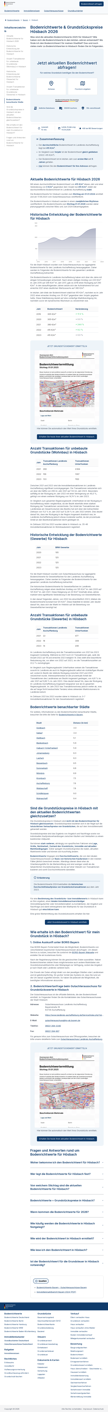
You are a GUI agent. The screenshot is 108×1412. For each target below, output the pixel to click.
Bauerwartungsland (45, 1317)
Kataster (40, 1364)
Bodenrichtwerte (11, 11)
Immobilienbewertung (79, 1376)
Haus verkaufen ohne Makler (83, 1328)
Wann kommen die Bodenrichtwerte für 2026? (67, 1212)
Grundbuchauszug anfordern (16, 1373)
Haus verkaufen (77, 1324)
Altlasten (41, 1378)
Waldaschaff (42, 788)
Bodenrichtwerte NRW (13, 1328)
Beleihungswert (77, 1351)
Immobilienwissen (32, 11)
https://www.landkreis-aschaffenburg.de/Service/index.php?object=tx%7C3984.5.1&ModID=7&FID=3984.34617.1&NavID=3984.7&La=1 (74, 1015)
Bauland (40, 1331)
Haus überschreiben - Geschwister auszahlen (87, 1369)
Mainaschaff (42, 798)
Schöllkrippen (42, 793)
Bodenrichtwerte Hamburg (15, 1324)
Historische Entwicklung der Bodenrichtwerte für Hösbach (14, 50)
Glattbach (40, 738)
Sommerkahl (42, 768)
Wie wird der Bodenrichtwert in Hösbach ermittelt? (67, 1238)
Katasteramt (42, 1367)
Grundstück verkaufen (80, 1321)
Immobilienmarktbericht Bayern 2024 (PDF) (56, 1292)
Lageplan (41, 1374)
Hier (40, 166)
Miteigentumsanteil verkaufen (83, 1338)
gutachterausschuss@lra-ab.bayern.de (62, 1020)
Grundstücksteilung (45, 1328)
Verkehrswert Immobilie (80, 1390)
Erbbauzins (9, 1362)
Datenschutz (98, 1409)
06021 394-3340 (53, 1026)
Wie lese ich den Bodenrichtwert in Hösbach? (67, 1250)
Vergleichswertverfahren (81, 1386)
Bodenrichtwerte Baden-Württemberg (20, 1331)
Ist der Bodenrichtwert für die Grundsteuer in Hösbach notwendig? (67, 1263)
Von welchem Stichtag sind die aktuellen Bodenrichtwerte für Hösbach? (67, 1187)
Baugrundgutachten (79, 1347)
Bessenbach (41, 763)
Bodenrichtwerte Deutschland (16, 1317)
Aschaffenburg (43, 783)
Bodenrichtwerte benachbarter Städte (14, 100)
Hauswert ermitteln (78, 1372)
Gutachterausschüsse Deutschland (18, 1344)
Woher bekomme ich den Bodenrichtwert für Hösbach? (67, 1162)
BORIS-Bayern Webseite (83, 952)
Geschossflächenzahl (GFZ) (49, 1321)
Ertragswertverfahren (80, 1362)
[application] (67, 242)
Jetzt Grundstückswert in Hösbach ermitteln (67, 922)
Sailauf (39, 733)
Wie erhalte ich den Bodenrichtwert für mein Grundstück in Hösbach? (14, 129)
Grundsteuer (42, 1355)
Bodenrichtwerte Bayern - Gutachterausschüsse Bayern (62, 1287)
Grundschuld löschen (13, 1376)
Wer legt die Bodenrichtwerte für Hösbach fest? (67, 1174)
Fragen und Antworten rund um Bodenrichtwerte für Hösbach (15, 141)
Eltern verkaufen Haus (80, 1317)
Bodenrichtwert (77, 1355)
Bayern (25, 20)
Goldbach (40, 728)
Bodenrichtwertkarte (46, 1324)
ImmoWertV (9, 1366)
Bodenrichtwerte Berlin (14, 1321)
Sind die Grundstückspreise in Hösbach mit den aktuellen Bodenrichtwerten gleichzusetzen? (15, 113)
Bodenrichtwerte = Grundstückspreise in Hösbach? (67, 1200)
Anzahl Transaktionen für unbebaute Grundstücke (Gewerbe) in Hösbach (15, 91)
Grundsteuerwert (44, 1340)
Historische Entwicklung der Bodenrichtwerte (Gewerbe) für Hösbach (13, 76)
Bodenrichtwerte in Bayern (71, 715)
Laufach (40, 758)
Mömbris (40, 773)
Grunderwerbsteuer (45, 1351)
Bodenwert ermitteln (79, 1358)
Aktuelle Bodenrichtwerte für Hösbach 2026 (14, 38)
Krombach (41, 778)
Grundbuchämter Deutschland (16, 1340)
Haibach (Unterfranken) (47, 748)
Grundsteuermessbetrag (47, 1344)
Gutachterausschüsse (53, 11)
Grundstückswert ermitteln (82, 1365)
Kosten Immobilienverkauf (81, 1335)
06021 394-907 (52, 1031)
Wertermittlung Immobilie (81, 1397)
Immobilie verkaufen (79, 1331)
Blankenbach (42, 743)
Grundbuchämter (75, 11)
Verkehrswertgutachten (80, 1393)
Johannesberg (42, 753)
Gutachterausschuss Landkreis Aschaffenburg (81, 1039)
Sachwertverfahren (79, 1383)
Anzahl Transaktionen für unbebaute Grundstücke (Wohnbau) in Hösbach (16, 63)
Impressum (87, 1409)
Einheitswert (42, 1347)
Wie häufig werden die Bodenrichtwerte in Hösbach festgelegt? (67, 1225)
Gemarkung (42, 1371)
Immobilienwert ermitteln (81, 1379)
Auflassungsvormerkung (14, 1369)
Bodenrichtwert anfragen (91, 4)
